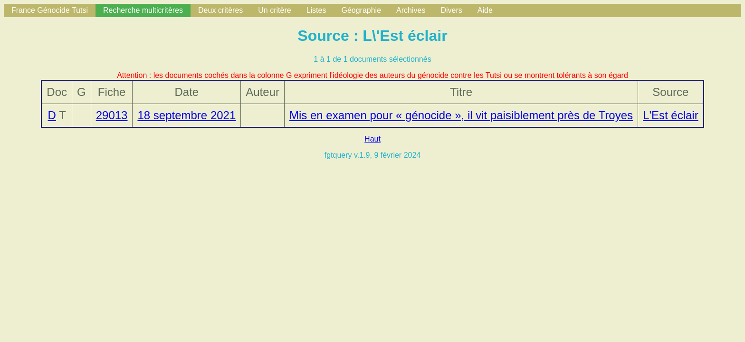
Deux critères (220, 10)
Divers (451, 10)
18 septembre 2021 (186, 115)
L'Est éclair (670, 115)
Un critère (274, 10)
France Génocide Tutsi (49, 10)
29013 (112, 115)
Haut (372, 139)
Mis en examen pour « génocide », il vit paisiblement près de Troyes (461, 115)
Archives (410, 10)
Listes (316, 10)
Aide (485, 10)
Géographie (361, 10)
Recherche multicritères (143, 10)
